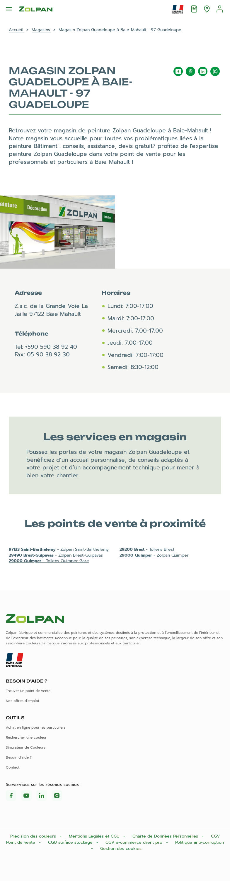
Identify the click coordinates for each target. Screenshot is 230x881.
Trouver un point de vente (28, 690)
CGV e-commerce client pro (134, 842)
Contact (12, 767)
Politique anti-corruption (199, 842)
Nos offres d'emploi (22, 700)
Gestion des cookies (121, 848)
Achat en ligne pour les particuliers (36, 727)
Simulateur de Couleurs (25, 747)
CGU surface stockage (71, 842)
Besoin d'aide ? (19, 757)
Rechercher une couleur (26, 737)
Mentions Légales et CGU (95, 836)
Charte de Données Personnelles (166, 836)
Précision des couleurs (33, 836)
